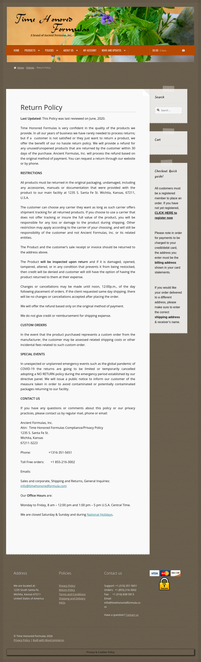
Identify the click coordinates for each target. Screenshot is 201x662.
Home (16, 50)
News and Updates (111, 50)
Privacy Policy (67, 586)
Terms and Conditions (72, 594)
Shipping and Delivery (72, 598)
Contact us (132, 615)
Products (30, 50)
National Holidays (99, 514)
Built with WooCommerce (48, 640)
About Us (68, 50)
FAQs (62, 602)
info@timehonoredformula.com (44, 486)
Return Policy (67, 590)
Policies (49, 50)
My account (90, 50)
